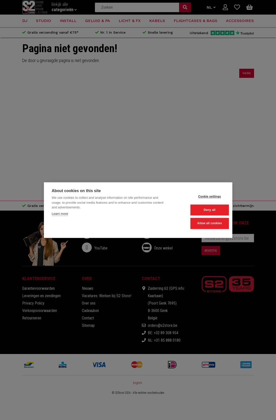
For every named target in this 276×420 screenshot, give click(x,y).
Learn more (60, 214)
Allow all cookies (200, 223)
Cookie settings (200, 197)
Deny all (200, 210)
